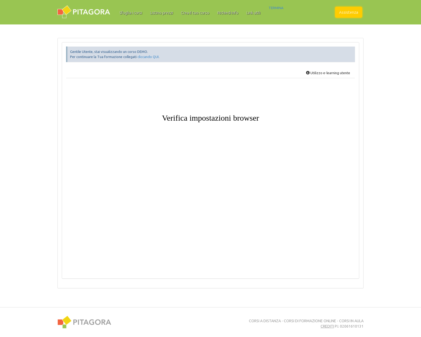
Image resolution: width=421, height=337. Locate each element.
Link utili (253, 12)
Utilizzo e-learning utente (328, 73)
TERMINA (276, 8)
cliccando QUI (148, 57)
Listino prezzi (161, 12)
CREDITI (327, 326)
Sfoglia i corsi (130, 12)
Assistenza (348, 12)
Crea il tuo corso (195, 12)
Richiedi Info (227, 12)
